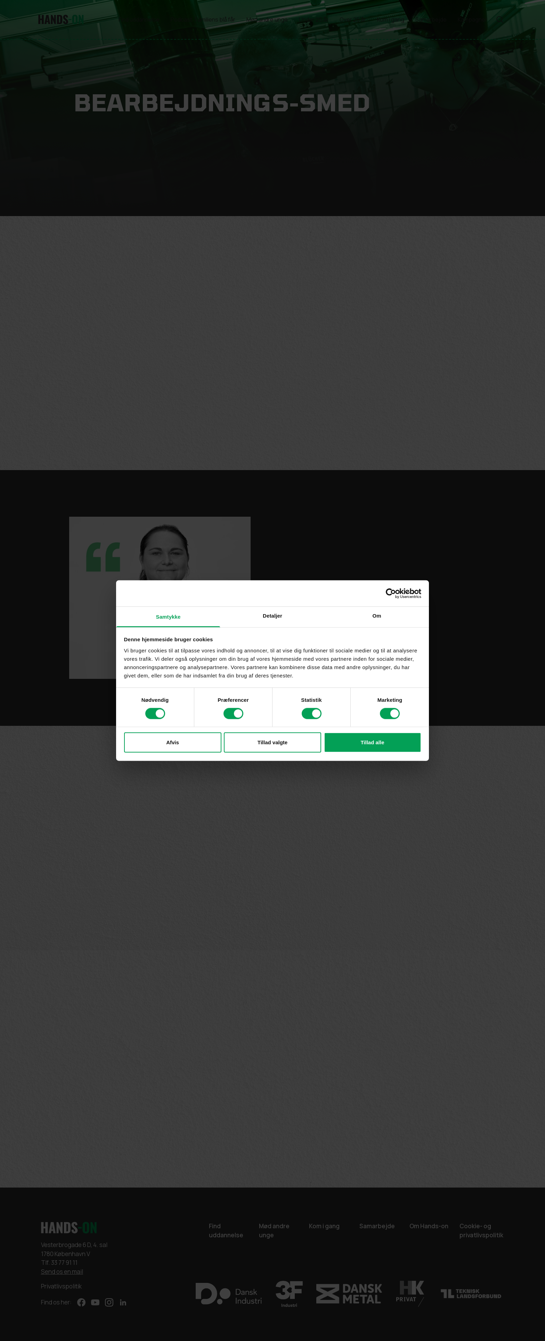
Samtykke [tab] (168, 617)
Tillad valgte (272, 742)
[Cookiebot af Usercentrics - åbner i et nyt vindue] (390, 593)
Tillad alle (372, 742)
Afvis (172, 742)
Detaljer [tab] (272, 616)
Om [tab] (376, 616)
